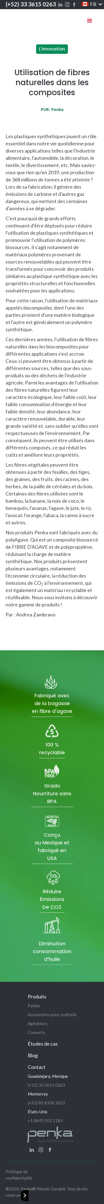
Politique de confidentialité (19, 1174)
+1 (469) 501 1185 (45, 1120)
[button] (88, 4)
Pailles (34, 1005)
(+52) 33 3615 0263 (31, 4)
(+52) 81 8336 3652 (46, 1102)
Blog (33, 1055)
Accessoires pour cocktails (52, 1014)
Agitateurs (38, 1023)
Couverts (36, 1032)
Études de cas (43, 1044)
